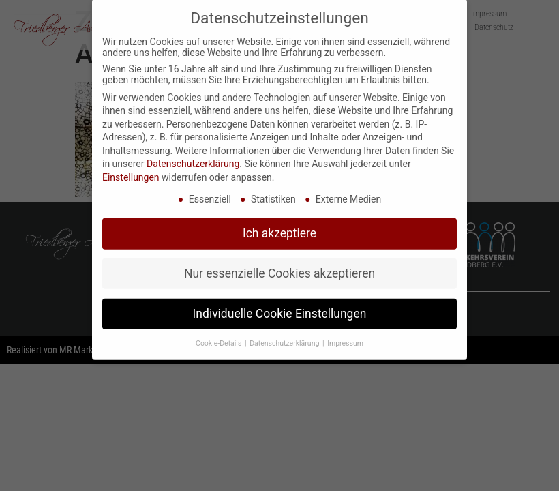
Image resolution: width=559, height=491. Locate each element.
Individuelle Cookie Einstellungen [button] (280, 303)
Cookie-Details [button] (219, 333)
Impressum (345, 333)
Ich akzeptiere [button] (279, 223)
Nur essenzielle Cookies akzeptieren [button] (279, 263)
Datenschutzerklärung (193, 154)
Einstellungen (131, 167)
